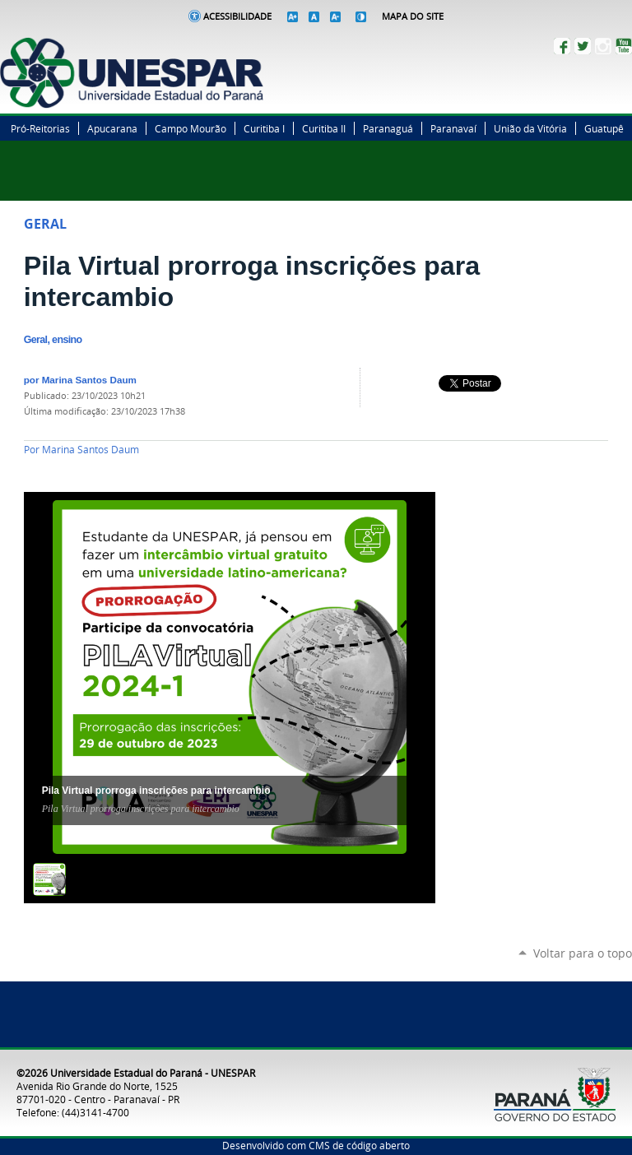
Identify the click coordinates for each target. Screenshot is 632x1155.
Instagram (603, 46)
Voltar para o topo (582, 953)
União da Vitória (530, 128)
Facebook (562, 46)
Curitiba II (324, 128)
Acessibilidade (237, 16)
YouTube (624, 46)
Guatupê (604, 128)
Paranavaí (453, 128)
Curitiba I (264, 128)
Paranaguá (388, 128)
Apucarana (112, 128)
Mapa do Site (413, 16)
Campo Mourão (190, 128)
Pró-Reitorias (40, 128)
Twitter (582, 46)
